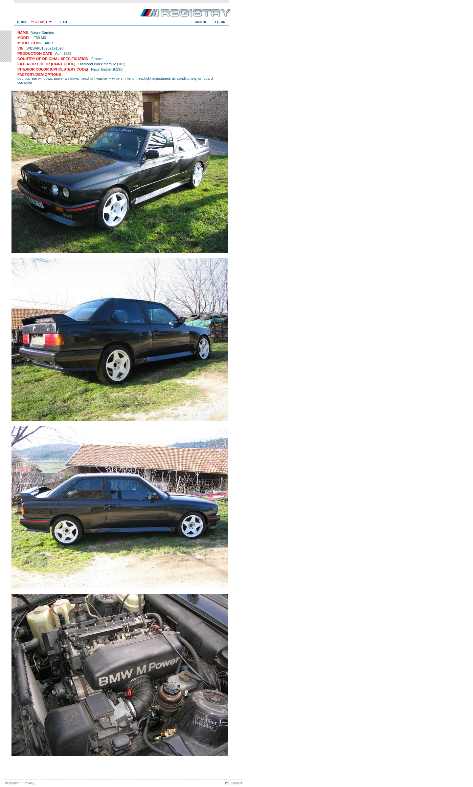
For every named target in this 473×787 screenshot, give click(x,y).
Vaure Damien (42, 32)
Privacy (28, 783)
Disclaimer (11, 783)
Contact (236, 783)
